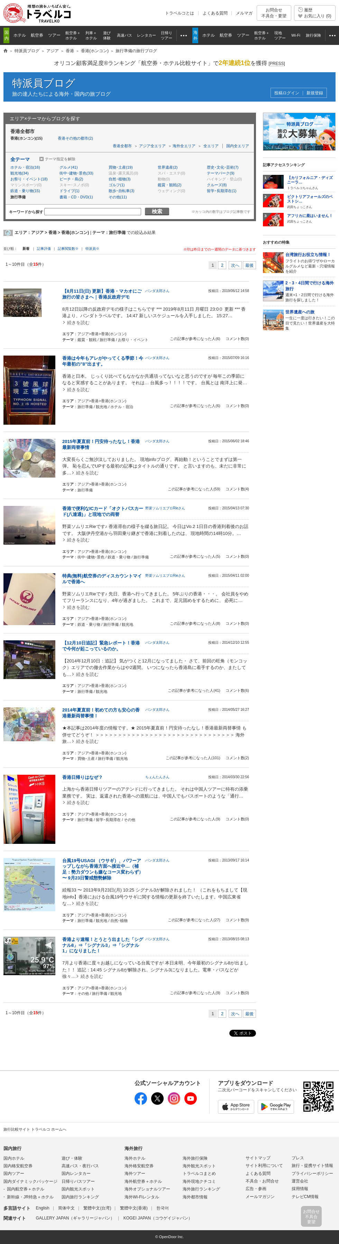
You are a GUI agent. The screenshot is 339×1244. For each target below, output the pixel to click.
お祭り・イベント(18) (29, 179)
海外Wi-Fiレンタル (142, 1197)
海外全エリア (184, 146)
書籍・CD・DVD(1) (76, 197)
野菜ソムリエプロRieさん (165, 508)
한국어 (162, 1208)
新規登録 (314, 93)
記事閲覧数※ (68, 249)
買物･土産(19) (121, 167)
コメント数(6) (237, 690)
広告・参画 (256, 1188)
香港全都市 (122, 146)
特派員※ (92, 249)
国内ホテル (13, 1158)
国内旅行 (12, 1148)
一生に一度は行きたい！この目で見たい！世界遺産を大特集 (310, 319)
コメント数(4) (237, 489)
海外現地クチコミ (199, 1181)
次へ (235, 265)
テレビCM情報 (305, 1196)
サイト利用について (264, 1165)
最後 (249, 265)
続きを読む (78, 322)
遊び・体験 (72, 1158)
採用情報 (300, 1188)
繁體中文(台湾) (97, 1208)
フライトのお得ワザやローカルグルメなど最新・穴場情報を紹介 (310, 262)
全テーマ (20, 159)
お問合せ (274, 13)
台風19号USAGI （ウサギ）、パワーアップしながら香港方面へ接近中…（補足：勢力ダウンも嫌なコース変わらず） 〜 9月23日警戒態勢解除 (102, 869)
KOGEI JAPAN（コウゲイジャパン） (157, 1218)
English (42, 1208)
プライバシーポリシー (312, 1173)
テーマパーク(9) (220, 173)
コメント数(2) (237, 758)
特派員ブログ (43, 83)
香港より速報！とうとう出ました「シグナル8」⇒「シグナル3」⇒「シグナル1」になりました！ (102, 945)
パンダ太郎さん (157, 291)
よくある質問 (215, 13)
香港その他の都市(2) (75, 138)
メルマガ (244, 13)
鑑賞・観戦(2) (169, 185)
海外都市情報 (195, 1197)
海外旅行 (134, 1148)
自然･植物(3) (119, 179)
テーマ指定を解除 (60, 159)
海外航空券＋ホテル (143, 1181)
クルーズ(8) (217, 185)
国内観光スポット (78, 1189)
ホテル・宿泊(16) (25, 167)
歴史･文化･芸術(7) (222, 167)
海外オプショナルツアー (147, 1189)
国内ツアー (13, 1173)
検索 (157, 211)
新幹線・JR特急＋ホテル (30, 1197)
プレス (298, 1158)
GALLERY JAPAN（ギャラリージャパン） (75, 1218)
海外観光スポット (199, 1165)
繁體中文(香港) (134, 1208)
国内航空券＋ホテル (25, 1189)
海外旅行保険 (195, 1158)
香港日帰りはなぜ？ (82, 777)
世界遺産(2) (167, 167)
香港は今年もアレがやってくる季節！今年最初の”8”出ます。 (102, 361)
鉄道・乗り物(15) (25, 191)
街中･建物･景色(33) (76, 173)
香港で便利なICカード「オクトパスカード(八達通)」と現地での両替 (102, 511)
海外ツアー (135, 1173)
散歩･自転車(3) (121, 191)
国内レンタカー (76, 1173)
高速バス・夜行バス (80, 1165)
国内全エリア (237, 146)
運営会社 (300, 1181)
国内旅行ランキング (80, 1197)
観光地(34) (19, 173)
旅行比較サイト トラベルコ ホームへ (34, 1129)
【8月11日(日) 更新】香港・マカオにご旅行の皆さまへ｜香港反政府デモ (101, 294)
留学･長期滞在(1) (221, 191)
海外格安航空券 (139, 1165)
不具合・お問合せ (262, 1181)
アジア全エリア (152, 146)
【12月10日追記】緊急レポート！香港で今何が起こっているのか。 (101, 645)
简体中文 (66, 1208)
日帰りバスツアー (78, 1181)
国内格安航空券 (18, 1165)
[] (276, 63)
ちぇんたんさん (157, 777)
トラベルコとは (179, 13)
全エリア (211, 146)
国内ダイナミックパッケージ (30, 1181)
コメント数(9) (237, 920)
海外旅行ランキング (201, 1189)
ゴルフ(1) (117, 185)
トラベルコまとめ (199, 1173)
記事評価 (44, 249)
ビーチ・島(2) (71, 179)
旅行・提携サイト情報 (312, 1165)
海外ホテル (135, 1158)
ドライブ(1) (69, 191)
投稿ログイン (286, 93)
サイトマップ (258, 1158)
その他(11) (118, 197)
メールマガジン (260, 1196)
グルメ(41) (68, 167)
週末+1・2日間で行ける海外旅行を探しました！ (310, 291)
